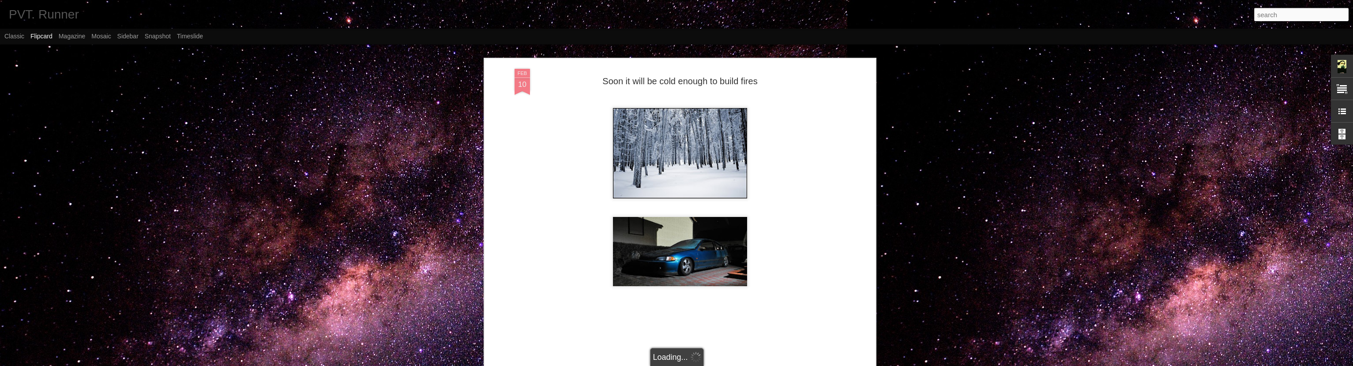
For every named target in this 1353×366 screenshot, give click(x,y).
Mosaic (101, 36)
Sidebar (128, 36)
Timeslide (190, 36)
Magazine (72, 36)
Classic (14, 36)
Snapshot (158, 36)
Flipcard (41, 36)
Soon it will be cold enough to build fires (679, 81)
